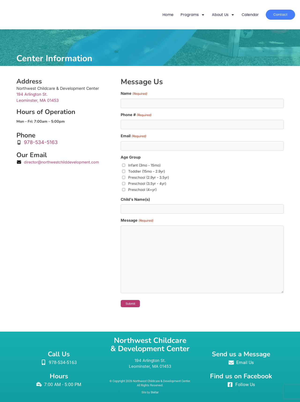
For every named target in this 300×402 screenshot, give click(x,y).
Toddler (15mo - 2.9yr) (146, 171)
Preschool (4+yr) (142, 189)
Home (160, 14)
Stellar (155, 392)
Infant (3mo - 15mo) (144, 165)
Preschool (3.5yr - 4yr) (147, 183)
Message (137, 221)
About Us (215, 15)
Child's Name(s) (135, 199)
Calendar (242, 14)
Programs (185, 15)
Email (133, 136)
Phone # (136, 115)
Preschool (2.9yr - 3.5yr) (148, 177)
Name (134, 94)
